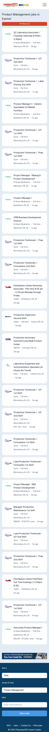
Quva (16, 65)
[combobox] (24, 675)
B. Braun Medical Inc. (22, 43)
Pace (16, 374)
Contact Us (26, 725)
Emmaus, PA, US (29, 348)
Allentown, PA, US (21, 46)
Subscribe (24, 713)
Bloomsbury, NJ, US (22, 69)
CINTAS (17, 348)
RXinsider (37, 725)
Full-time (36, 43)
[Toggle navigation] (44, 4)
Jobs (15, 725)
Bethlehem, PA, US (21, 118)
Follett (16, 322)
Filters (24, 24)
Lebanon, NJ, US (37, 374)
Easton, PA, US (37, 322)
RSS (9, 725)
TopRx (16, 299)
